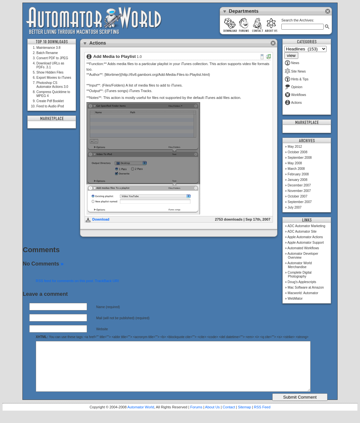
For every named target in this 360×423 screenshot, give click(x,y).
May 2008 (295, 163)
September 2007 (300, 202)
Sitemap (244, 417)
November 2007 (299, 191)
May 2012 (295, 146)
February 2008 (298, 174)
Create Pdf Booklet (50, 101)
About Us (212, 417)
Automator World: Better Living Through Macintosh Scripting (93, 20)
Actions (293, 102)
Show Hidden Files (49, 72)
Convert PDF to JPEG (52, 58)
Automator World (140, 417)
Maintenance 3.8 (48, 47)
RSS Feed (262, 417)
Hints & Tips (296, 79)
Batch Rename (47, 53)
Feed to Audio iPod (50, 106)
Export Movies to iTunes (53, 77)
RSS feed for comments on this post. (65, 281)
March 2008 (296, 169)
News (292, 63)
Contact (229, 417)
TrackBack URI (107, 281)
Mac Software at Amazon (306, 287)
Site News (295, 71)
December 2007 (299, 185)
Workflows (295, 95)
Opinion (293, 87)
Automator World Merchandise (300, 265)
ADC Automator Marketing (306, 226)
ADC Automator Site (302, 231)
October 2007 (297, 196)
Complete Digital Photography (299, 274)
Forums (196, 417)
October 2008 (297, 152)
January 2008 (297, 180)
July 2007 (295, 207)
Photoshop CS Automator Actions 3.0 (52, 85)
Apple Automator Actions (305, 237)
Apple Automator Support (306, 242)
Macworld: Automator (303, 293)
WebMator (295, 298)
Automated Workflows (303, 248)
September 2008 (300, 157)
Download (100, 219)
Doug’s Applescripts (302, 282)
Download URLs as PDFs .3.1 (50, 65)
